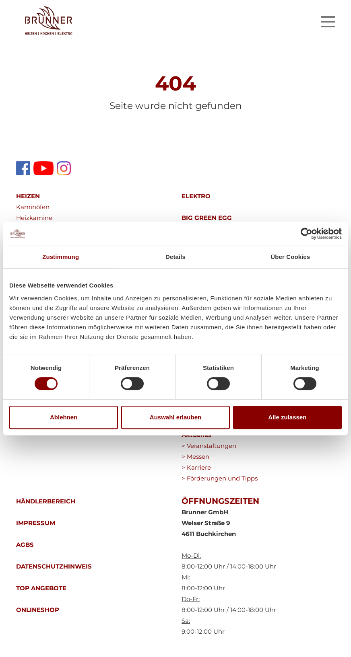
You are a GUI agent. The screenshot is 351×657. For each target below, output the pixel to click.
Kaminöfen (33, 207)
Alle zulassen (287, 417)
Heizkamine (34, 218)
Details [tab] (175, 256)
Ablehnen (63, 417)
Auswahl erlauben (175, 417)
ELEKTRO (196, 196)
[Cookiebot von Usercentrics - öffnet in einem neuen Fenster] (306, 234)
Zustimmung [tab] (60, 256)
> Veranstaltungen (209, 446)
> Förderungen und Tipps (220, 478)
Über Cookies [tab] (290, 256)
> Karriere (196, 467)
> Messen (195, 456)
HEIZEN (28, 196)
